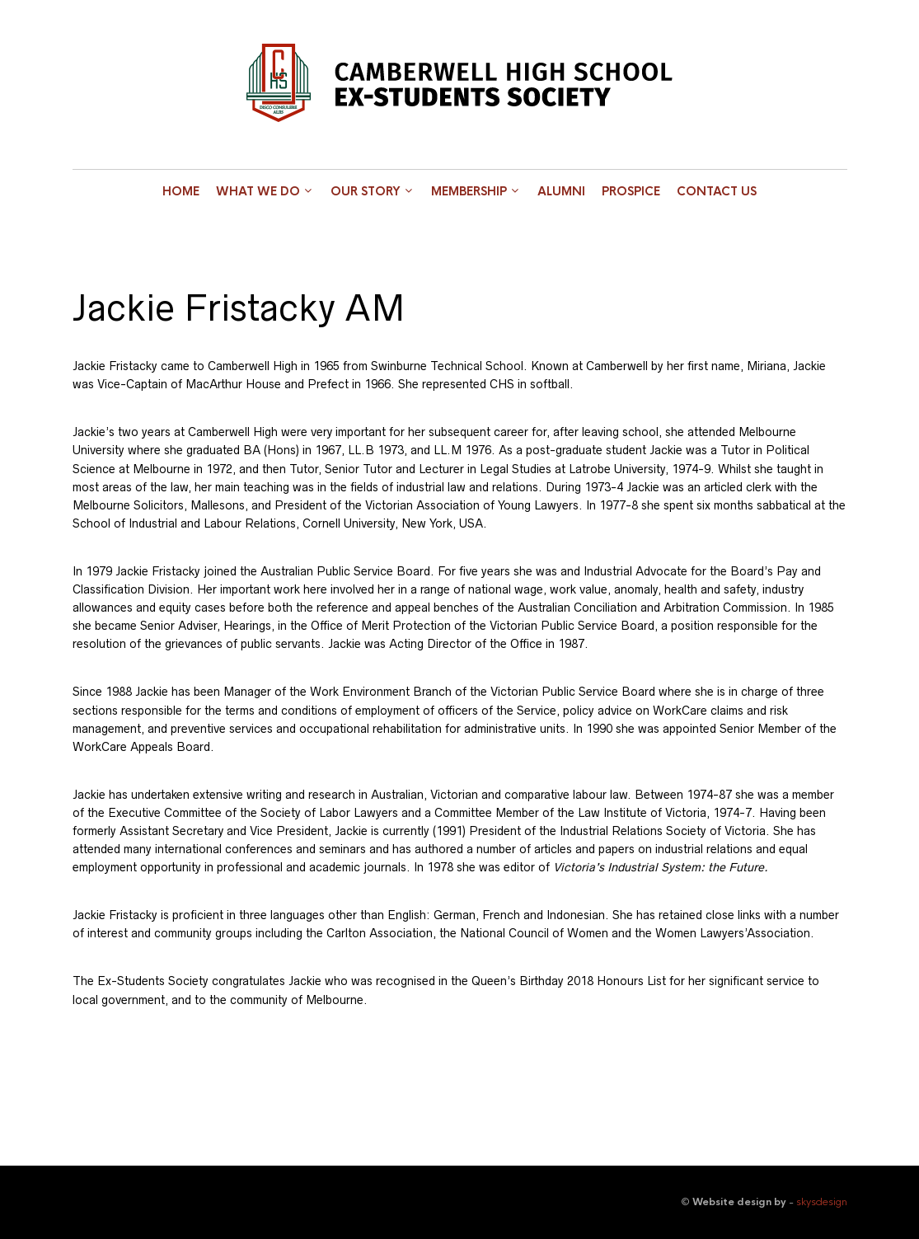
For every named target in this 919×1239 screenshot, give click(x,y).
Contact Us (717, 191)
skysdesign (821, 1201)
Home (180, 191)
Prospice (631, 191)
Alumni (561, 191)
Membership (469, 191)
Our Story (366, 191)
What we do (258, 191)
